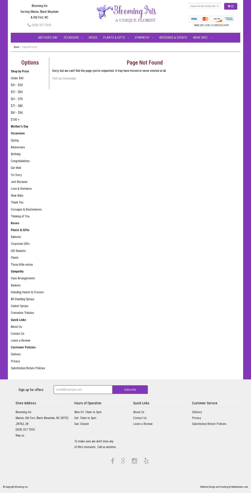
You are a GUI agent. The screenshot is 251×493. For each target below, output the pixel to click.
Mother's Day (48, 37)
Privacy (15, 361)
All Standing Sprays (22, 299)
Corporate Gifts (20, 244)
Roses (93, 37)
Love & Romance (21, 188)
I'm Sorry (16, 175)
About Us (16, 327)
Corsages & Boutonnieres (26, 209)
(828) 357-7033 (39, 25)
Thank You (17, 202)
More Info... (201, 37)
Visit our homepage (64, 78)
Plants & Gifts (114, 37)
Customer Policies (23, 347)
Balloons (16, 237)
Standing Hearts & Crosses (27, 292)
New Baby (17, 195)
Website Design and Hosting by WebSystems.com (224, 487)
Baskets (16, 285)
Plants (14, 258)
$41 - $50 (17, 85)
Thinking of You (20, 216)
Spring (15, 140)
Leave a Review (20, 340)
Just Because (19, 182)
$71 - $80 (17, 106)
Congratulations (20, 161)
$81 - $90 (17, 113)
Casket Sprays (19, 306)
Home (16, 47)
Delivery (16, 354)
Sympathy (142, 37)
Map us (19, 435)
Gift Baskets (18, 251)
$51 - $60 (17, 92)
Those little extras (22, 264)
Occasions (71, 37)
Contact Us (17, 333)
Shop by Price (20, 71)
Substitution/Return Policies (28, 368)
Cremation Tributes (22, 313)
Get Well (16, 168)
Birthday (16, 154)
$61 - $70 (17, 99)
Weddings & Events (173, 37)
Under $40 (17, 78)
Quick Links (18, 320)
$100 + (15, 119)
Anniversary (18, 147)
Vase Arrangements (23, 278)
